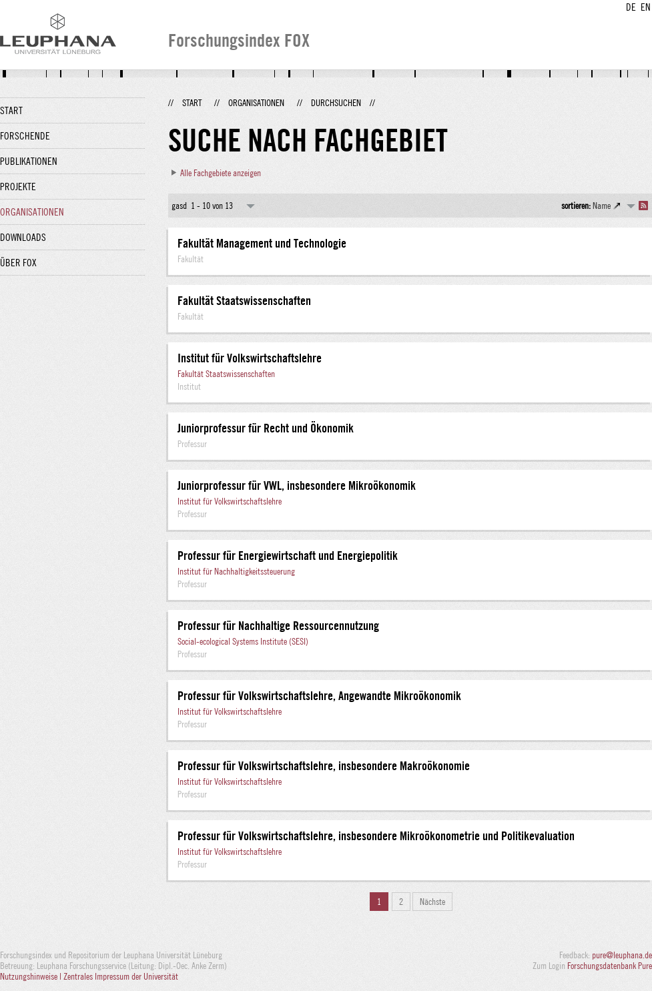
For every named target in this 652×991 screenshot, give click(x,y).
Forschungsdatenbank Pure (609, 965)
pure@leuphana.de (622, 955)
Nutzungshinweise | (31, 976)
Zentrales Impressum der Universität (120, 976)
